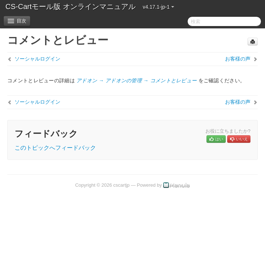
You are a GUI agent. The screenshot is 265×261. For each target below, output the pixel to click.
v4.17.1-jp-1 (158, 7)
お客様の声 (237, 59)
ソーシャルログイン (37, 59)
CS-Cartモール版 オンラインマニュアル (70, 7)
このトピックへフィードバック (55, 148)
